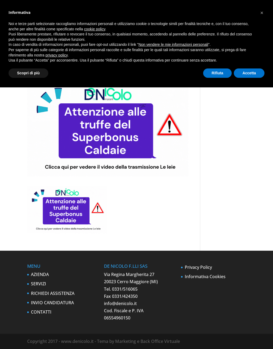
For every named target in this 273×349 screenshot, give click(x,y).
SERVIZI (38, 284)
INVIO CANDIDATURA (52, 303)
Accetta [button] (249, 73)
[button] (262, 13)
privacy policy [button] (57, 55)
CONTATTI (41, 312)
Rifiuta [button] (217, 73)
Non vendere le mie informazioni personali (173, 44)
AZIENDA (40, 274)
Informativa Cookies (205, 276)
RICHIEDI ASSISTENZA (52, 293)
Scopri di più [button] (28, 73)
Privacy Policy (198, 267)
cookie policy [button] (94, 29)
